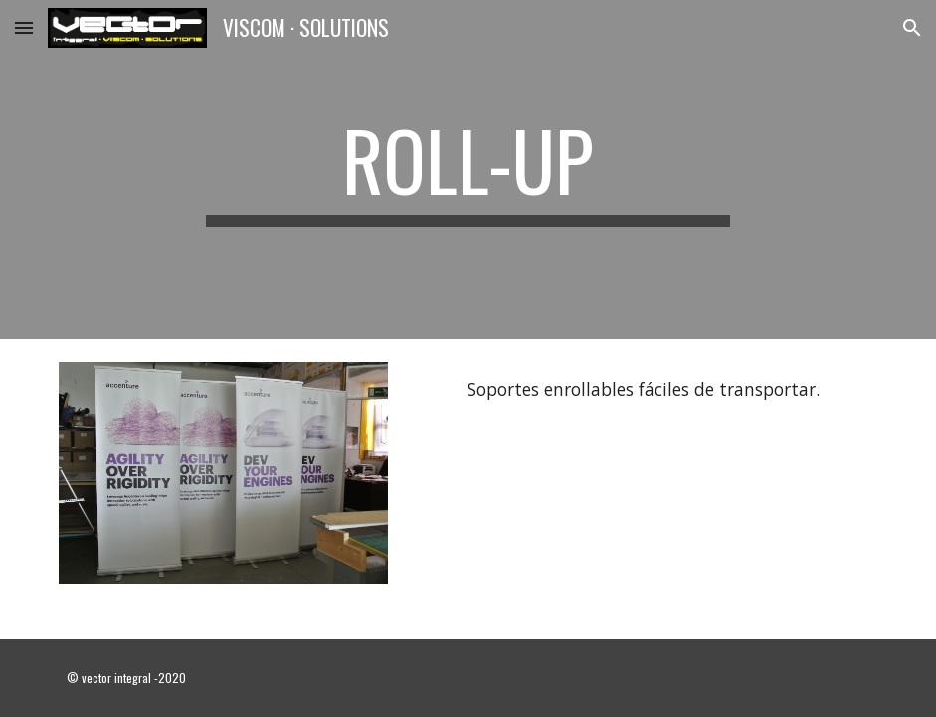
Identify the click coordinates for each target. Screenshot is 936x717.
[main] (467, 169)
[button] (24, 27)
